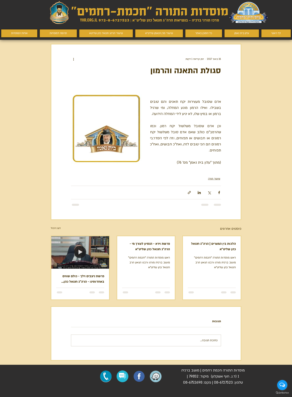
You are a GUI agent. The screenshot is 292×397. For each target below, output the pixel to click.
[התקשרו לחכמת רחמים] (106, 376)
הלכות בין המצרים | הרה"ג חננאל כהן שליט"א (213, 246)
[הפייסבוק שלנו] (139, 376)
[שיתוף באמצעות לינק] (189, 192)
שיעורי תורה (214, 178)
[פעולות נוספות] (73, 59)
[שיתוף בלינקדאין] (199, 192)
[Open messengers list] (282, 385)
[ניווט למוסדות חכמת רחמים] (156, 376)
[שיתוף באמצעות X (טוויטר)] (209, 192)
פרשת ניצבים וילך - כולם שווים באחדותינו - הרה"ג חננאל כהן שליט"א (83, 279)
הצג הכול (56, 228)
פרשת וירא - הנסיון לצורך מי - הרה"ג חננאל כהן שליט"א (150, 246)
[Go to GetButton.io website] (282, 393)
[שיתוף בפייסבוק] (219, 192)
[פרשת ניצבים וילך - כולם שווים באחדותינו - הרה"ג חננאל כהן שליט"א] (80, 252)
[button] (122, 376)
